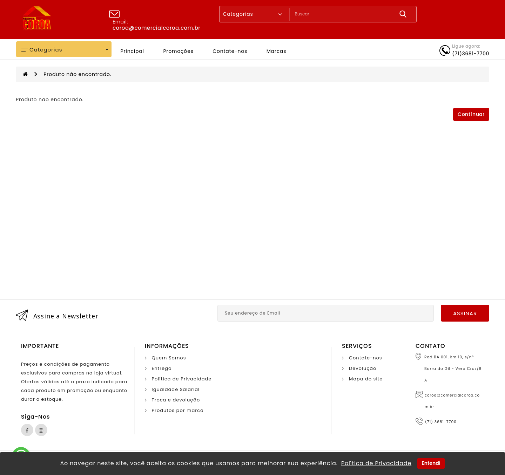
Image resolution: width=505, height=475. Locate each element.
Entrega (162, 368)
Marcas (277, 51)
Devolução (362, 368)
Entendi (431, 463)
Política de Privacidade (182, 379)
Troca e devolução (176, 400)
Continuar (471, 114)
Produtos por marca (178, 410)
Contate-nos (230, 51)
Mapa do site (366, 379)
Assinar (465, 313)
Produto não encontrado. (77, 74)
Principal (132, 51)
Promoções (178, 51)
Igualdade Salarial (176, 389)
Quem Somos (169, 357)
